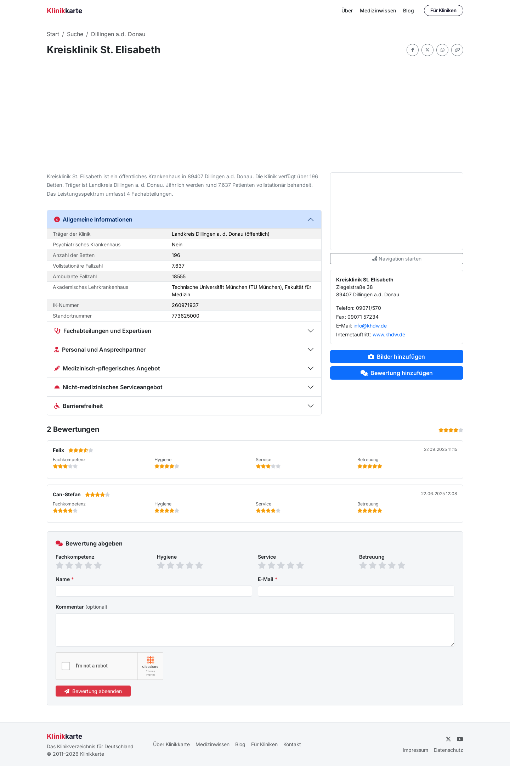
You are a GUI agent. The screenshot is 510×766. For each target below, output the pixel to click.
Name (65, 579)
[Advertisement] (255, 114)
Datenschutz (448, 750)
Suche (75, 34)
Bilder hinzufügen (396, 356)
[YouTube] (460, 739)
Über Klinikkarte (171, 744)
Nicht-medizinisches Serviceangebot (108, 387)
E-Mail (268, 579)
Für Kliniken (443, 10)
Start (53, 34)
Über (347, 10)
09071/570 (368, 308)
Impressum (415, 750)
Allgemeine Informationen (93, 219)
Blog (408, 10)
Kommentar (81, 607)
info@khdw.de (370, 326)
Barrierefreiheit (78, 405)
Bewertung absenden (93, 691)
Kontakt (292, 744)
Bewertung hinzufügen (397, 372)
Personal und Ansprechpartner (100, 349)
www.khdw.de (389, 334)
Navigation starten (396, 259)
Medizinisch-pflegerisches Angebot (107, 368)
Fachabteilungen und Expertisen (102, 330)
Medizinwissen (378, 10)
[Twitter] (448, 739)
